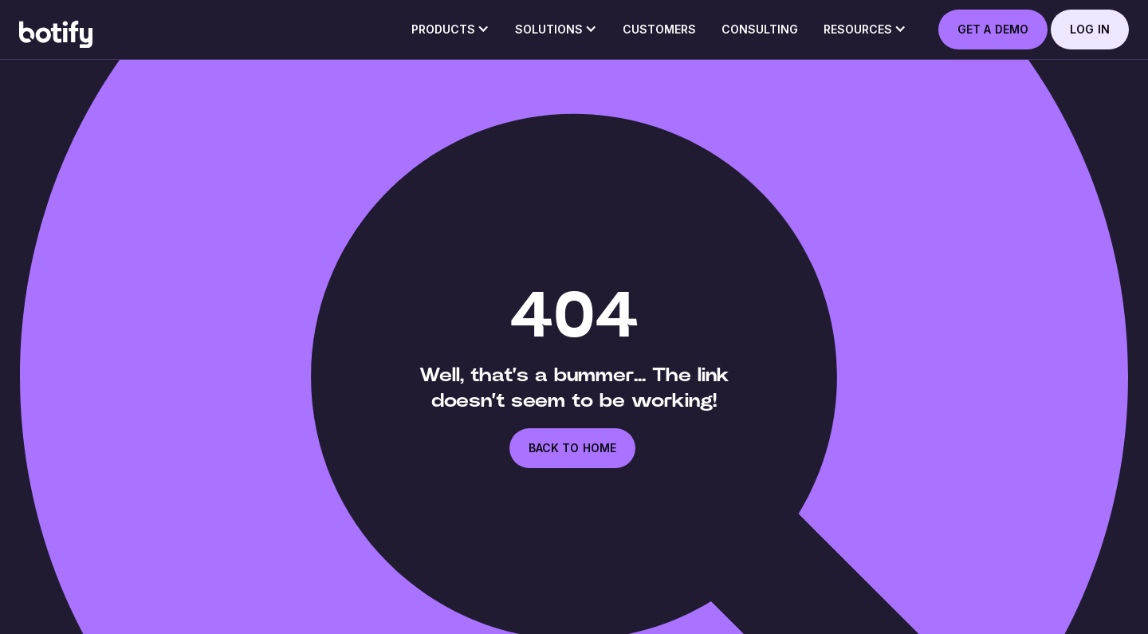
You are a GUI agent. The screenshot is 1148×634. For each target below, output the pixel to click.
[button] (450, 34)
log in (1090, 29)
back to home (573, 448)
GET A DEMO (992, 29)
